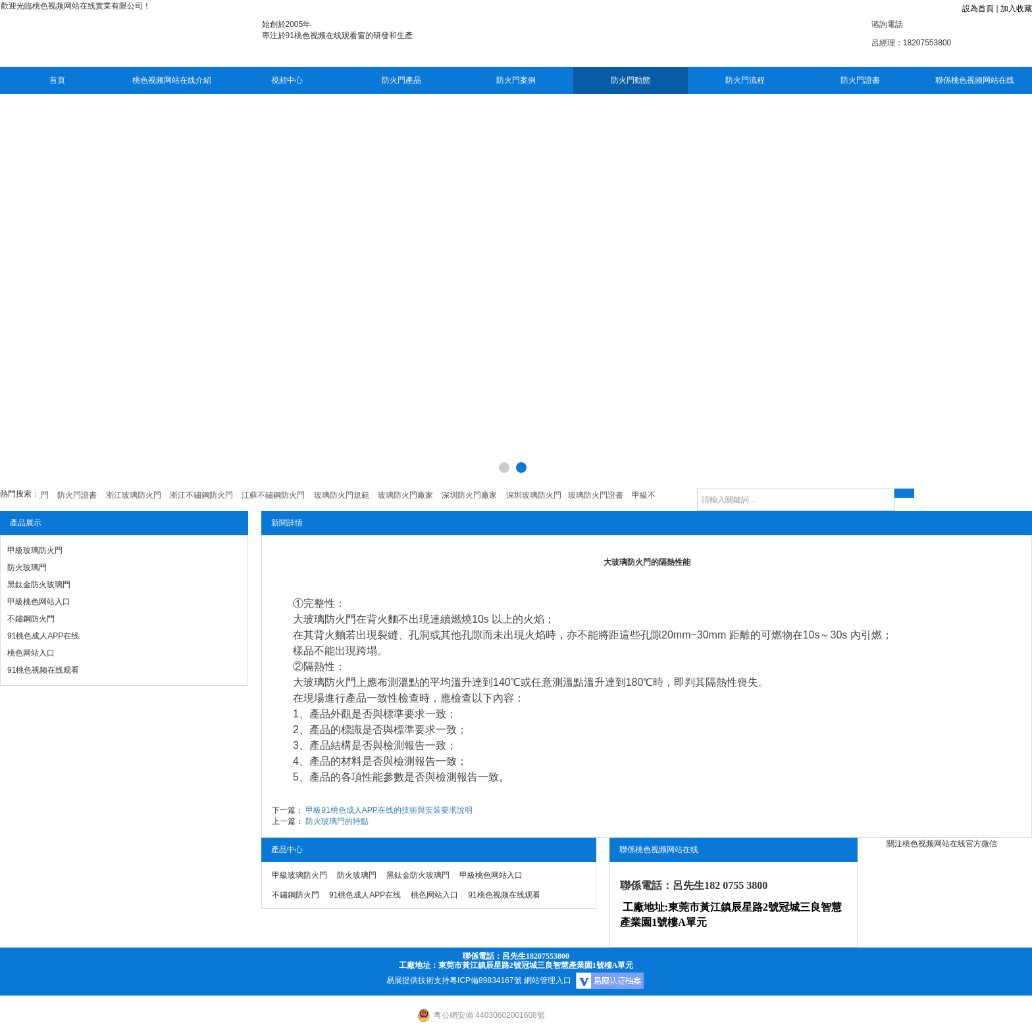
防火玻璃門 (27, 567)
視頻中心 (287, 80)
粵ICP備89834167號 (485, 980)
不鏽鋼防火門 (31, 618)
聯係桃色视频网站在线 (974, 80)
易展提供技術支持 (418, 980)
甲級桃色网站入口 (38, 601)
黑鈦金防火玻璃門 (38, 584)
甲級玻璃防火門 (35, 550)
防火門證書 (860, 80)
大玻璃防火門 (324, 619)
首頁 (57, 80)
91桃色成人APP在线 (43, 635)
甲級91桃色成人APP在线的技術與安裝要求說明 (388, 810)
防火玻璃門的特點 (337, 821)
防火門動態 (630, 80)
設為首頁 (978, 8)
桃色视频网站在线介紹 (171, 80)
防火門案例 (516, 80)
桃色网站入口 (31, 653)
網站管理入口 (547, 980)
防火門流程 (745, 80)
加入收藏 (1016, 8)
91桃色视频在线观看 (43, 670)
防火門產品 (401, 80)
